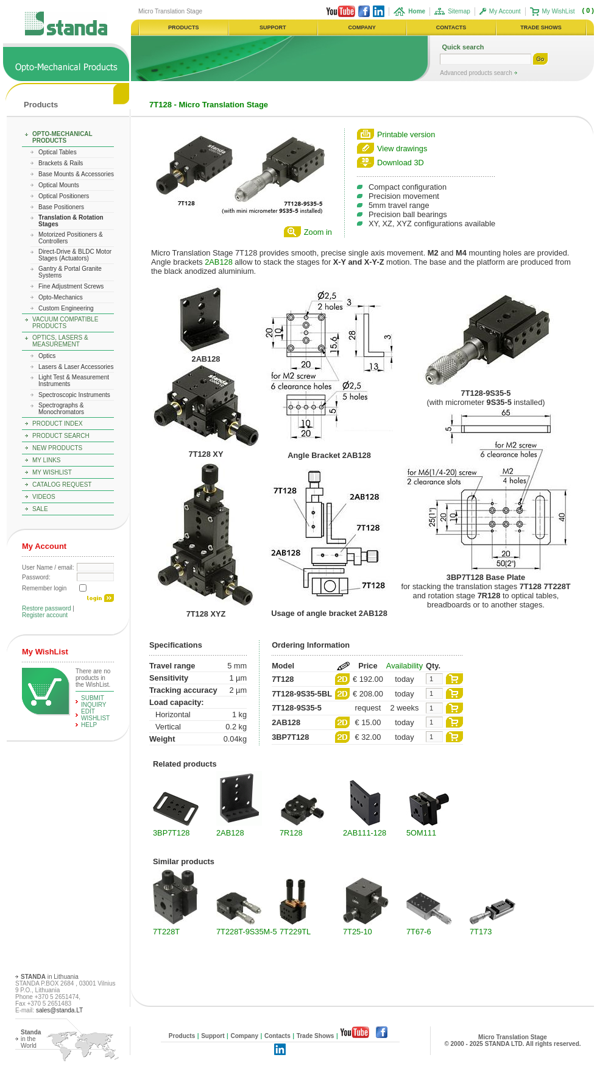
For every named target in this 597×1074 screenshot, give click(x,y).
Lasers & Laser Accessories (75, 366)
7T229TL (295, 931)
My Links (46, 460)
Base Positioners (61, 207)
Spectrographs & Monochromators (61, 408)
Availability (404, 665)
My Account (505, 11)
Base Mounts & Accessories (76, 174)
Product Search (61, 435)
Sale (40, 509)
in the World (31, 1039)
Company (244, 1036)
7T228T (166, 931)
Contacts (277, 1036)
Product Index (57, 423)
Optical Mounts (58, 185)
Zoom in (318, 232)
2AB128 (219, 262)
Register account (45, 615)
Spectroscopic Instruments (74, 395)
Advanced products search (477, 73)
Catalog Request (61, 484)
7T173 (481, 931)
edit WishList (95, 714)
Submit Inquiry (94, 701)
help (89, 724)
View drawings (402, 148)
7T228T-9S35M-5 (246, 931)
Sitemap (459, 11)
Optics (46, 356)
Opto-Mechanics (60, 297)
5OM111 (421, 832)
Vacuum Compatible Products (65, 322)
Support (212, 1036)
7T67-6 (418, 931)
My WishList (558, 11)
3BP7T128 (171, 832)
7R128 (291, 832)
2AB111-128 (364, 832)
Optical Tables (57, 152)
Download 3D (400, 162)
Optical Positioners (63, 196)
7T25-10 (357, 931)
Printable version (406, 134)
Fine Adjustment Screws (71, 286)
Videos (43, 496)
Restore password (46, 608)
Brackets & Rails (60, 163)
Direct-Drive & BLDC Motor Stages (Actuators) (74, 255)
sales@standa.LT (59, 1010)
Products (41, 104)
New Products (57, 448)
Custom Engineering (66, 308)
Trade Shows (315, 1036)
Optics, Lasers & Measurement (60, 341)
